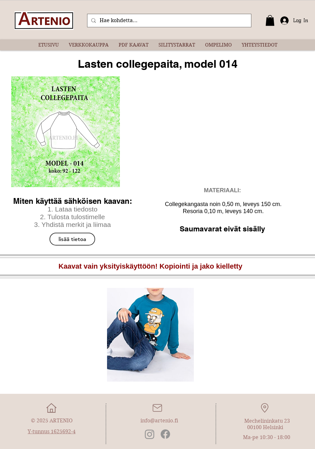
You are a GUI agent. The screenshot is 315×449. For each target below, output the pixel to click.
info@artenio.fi (159, 421)
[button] (270, 20)
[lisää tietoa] (72, 239)
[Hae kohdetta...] (169, 20)
